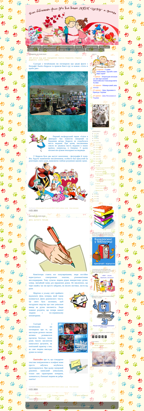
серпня (97, 152)
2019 (95, 138)
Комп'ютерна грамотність (48, 50)
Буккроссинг (33, 50)
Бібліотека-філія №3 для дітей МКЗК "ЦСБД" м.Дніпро (104, 344)
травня (97, 159)
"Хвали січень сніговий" (101, 188)
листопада (98, 145)
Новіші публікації (35, 395)
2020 (95, 136)
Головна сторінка (34, 47)
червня (97, 156)
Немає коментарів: (74, 208)
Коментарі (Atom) (41, 399)
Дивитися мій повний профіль (99, 347)
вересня (97, 149)
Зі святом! (97, 177)
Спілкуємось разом (90, 47)
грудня (97, 142)
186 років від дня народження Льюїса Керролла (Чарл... (104, 168)
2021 (95, 133)
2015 (95, 198)
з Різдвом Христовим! (100, 186)
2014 (95, 201)
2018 (95, 140)
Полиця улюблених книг (95, 50)
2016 (95, 196)
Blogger (88, 406)
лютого (97, 163)
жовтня (97, 147)
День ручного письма (38, 220)
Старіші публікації (81, 395)
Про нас (78, 47)
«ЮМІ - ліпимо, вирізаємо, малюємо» (72, 50)
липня (97, 154)
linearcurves (76, 406)
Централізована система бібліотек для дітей (58, 47)
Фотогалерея (104, 47)
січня (96, 165)
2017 (95, 194)
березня (97, 161)
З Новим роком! (99, 190)
